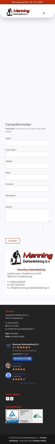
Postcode (9, 184)
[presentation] (24, 229)
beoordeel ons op (22, 358)
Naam (8, 138)
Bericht (9, 207)
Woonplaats (10, 195)
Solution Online (39, 440)
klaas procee (17, 364)
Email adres (11, 150)
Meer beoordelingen (27, 383)
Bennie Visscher (19, 374)
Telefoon (9, 161)
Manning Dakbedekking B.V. (25, 344)
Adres (7, 173)
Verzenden (12, 241)
